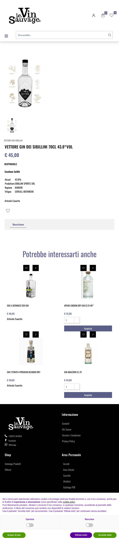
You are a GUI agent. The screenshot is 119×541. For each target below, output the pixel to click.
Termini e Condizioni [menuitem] (71, 435)
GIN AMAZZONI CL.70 (73, 372)
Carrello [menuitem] (67, 475)
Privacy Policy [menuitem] (68, 441)
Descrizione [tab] (18, 224)
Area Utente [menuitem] (68, 470)
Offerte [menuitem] (8, 470)
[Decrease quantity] (76, 321)
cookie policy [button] (69, 502)
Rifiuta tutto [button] (81, 535)
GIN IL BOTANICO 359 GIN (18, 305)
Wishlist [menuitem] (67, 481)
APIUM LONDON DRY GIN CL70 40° (79, 305)
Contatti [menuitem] (65, 423)
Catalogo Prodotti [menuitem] (13, 464)
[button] (110, 35)
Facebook (10, 440)
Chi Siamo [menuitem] (66, 429)
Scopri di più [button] (14, 535)
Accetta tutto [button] (105, 535)
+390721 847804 (13, 436)
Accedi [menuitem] (66, 464)
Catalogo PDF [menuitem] (69, 487)
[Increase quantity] (76, 318)
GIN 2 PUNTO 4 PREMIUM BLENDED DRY (23, 372)
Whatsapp (12, 444)
